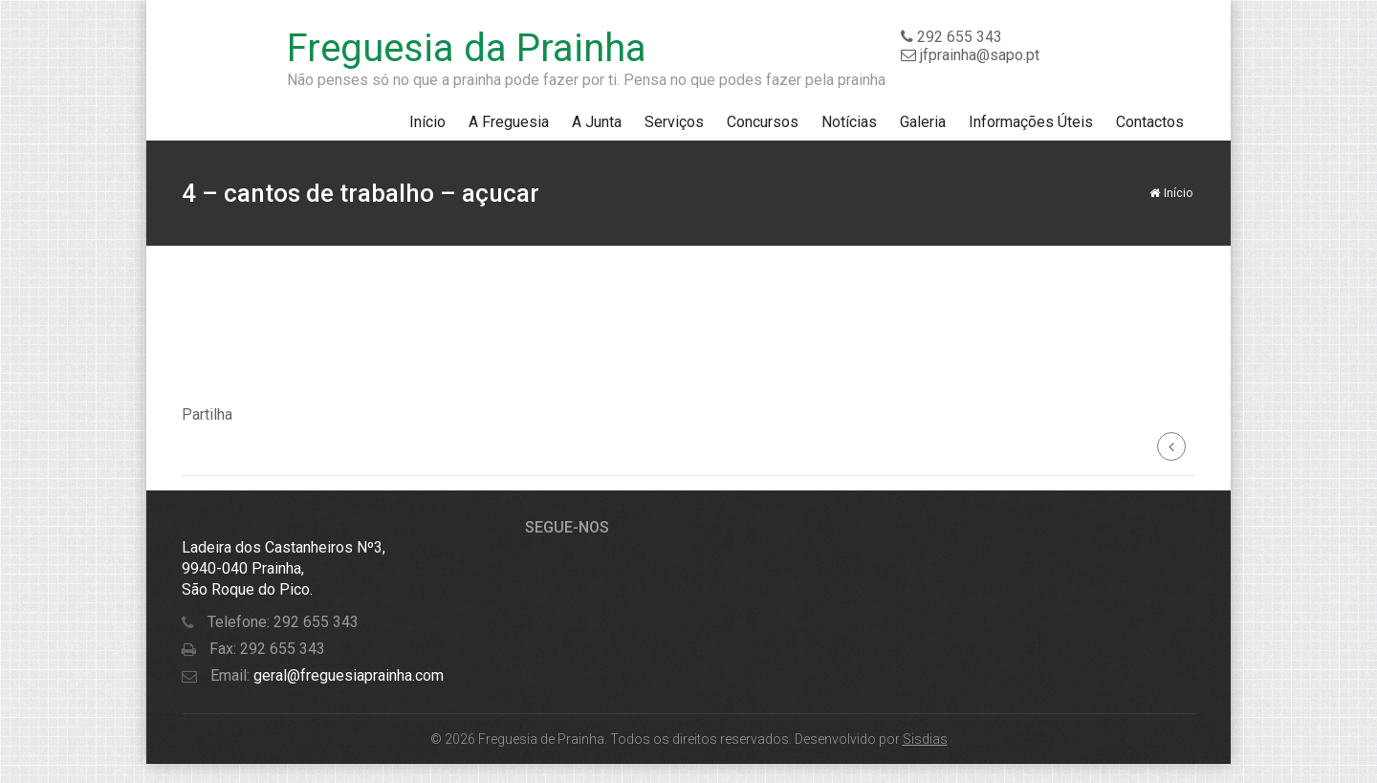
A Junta (597, 122)
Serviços (674, 122)
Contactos (1150, 122)
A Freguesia (509, 122)
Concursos (762, 122)
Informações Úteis (1031, 122)
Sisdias (925, 739)
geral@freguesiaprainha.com (347, 675)
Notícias (849, 122)
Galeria (923, 122)
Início (427, 122)
